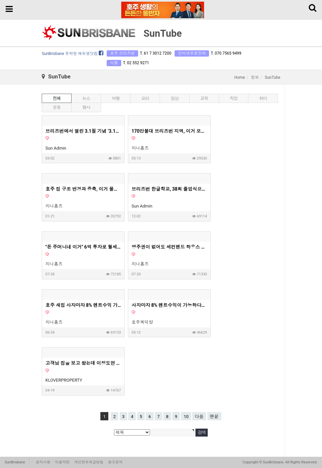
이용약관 (62, 462)
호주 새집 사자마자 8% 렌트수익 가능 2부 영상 (83, 305)
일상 (174, 98)
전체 (56, 98)
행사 (86, 107)
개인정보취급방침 (88, 462)
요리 (145, 98)
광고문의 (115, 462)
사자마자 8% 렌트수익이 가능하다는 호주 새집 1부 (170, 305)
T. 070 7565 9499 (226, 53)
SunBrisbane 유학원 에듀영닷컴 (72, 53)
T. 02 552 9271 (136, 63)
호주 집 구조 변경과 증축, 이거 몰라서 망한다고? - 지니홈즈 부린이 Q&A (83, 189)
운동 (56, 107)
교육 (204, 98)
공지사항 (43, 462)
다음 (199, 416)
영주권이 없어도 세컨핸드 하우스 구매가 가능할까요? (170, 247)
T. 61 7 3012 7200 (155, 53)
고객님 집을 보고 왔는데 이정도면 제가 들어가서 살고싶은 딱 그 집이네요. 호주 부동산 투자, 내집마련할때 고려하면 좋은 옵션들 (83, 363)
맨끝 (214, 416)
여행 (115, 98)
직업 (233, 98)
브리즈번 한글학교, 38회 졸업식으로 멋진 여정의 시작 (170, 189)
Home (239, 77)
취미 (263, 98)
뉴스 (86, 98)
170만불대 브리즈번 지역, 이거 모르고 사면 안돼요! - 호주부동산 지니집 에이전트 (170, 131)
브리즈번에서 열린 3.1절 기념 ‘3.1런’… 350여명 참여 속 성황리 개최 (83, 131)
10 (186, 416)
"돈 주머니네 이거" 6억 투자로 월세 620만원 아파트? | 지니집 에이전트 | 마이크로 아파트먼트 (83, 247)
